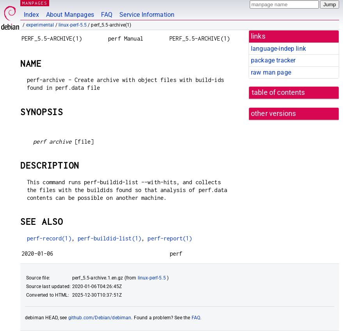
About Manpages (70, 14)
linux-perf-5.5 (73, 25)
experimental (40, 25)
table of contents (278, 92)
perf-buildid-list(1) (109, 238)
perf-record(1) (49, 238)
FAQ (106, 14)
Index (31, 14)
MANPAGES (34, 2)
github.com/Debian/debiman (100, 317)
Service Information (146, 14)
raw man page (271, 72)
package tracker (273, 60)
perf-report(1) (170, 238)
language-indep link (278, 48)
